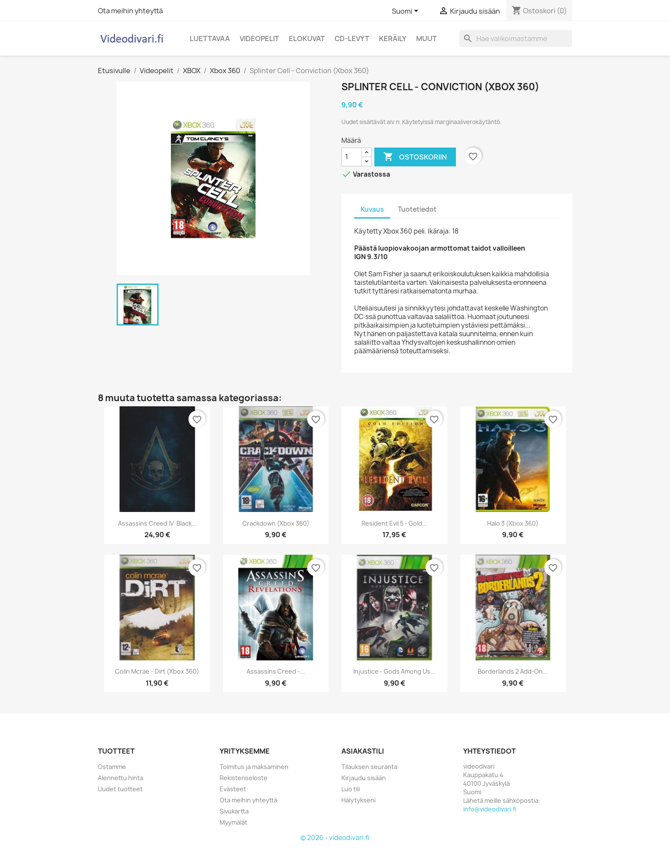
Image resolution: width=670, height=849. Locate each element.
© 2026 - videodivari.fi (335, 837)
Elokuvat (307, 38)
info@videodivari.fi (489, 809)
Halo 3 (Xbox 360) (512, 523)
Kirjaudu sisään (363, 778)
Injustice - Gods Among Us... (394, 671)
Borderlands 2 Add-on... (513, 671)
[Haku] (515, 38)
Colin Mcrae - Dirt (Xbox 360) (157, 671)
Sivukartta (234, 811)
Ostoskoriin (415, 157)
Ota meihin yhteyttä (130, 10)
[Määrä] (351, 157)
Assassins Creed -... (276, 671)
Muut (426, 38)
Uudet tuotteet (120, 789)
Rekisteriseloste (243, 778)
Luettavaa (210, 38)
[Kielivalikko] (406, 11)
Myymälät (233, 822)
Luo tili (350, 789)
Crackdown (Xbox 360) (275, 523)
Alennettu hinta (120, 778)
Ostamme (112, 767)
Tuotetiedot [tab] (417, 209)
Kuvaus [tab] (372, 209)
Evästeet (233, 789)
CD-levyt (352, 38)
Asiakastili (362, 751)
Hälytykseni (358, 800)
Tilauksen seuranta (369, 767)
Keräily (392, 38)
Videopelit (259, 38)
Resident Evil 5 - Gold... (394, 523)
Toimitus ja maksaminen (254, 767)
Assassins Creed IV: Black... (157, 523)
